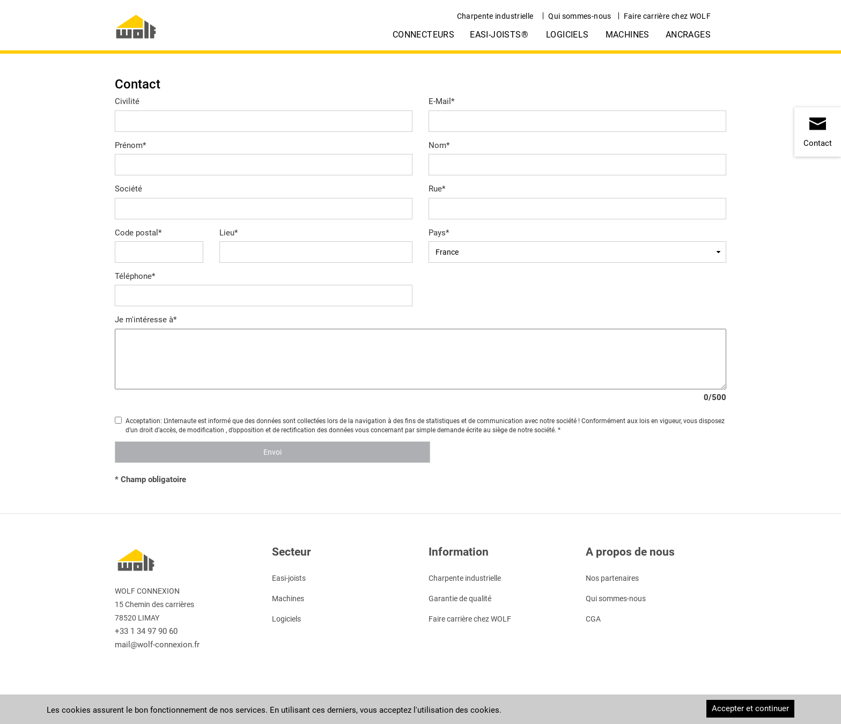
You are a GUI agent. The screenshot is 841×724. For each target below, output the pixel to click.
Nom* (439, 145)
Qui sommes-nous (579, 16)
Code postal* (138, 233)
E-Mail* (441, 101)
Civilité (127, 101)
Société (128, 189)
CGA (593, 619)
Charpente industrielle (495, 16)
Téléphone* (135, 276)
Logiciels (567, 34)
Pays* (439, 233)
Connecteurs (423, 34)
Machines (628, 34)
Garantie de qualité (460, 598)
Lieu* (228, 233)
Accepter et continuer (750, 708)
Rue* (437, 189)
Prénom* (130, 145)
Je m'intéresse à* (145, 319)
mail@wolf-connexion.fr (157, 644)
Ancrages (688, 34)
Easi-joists (289, 578)
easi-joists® (499, 34)
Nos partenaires (612, 578)
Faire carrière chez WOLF (667, 16)
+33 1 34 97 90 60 (146, 631)
